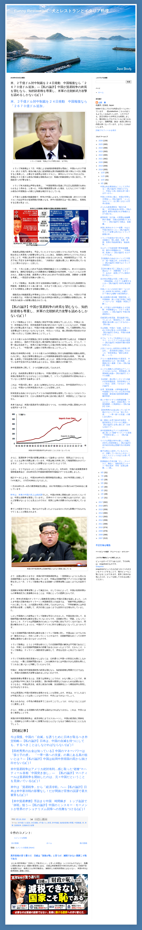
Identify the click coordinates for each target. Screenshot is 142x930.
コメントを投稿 (20, 838)
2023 (101, 151)
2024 (101, 148)
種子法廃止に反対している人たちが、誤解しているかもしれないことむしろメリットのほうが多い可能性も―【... (115, 454)
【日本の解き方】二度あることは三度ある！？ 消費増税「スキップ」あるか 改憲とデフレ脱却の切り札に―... (115, 272)
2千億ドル (43, 823)
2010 (101, 527)
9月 (102, 183)
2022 (101, 155)
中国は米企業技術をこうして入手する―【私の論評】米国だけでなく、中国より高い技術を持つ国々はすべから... (115, 189)
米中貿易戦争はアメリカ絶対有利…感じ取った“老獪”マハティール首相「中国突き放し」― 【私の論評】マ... (115, 433)
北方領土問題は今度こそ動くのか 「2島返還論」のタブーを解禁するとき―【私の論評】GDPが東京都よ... (115, 282)
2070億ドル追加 (24, 823)
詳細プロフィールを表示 (106, 130)
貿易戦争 (17, 825)
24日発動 (34, 823)
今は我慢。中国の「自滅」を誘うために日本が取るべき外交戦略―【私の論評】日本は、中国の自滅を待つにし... (115, 331)
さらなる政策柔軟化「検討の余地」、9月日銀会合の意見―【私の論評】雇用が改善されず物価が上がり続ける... (115, 210)
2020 (101, 162)
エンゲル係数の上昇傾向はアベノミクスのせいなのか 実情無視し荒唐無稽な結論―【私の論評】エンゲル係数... (115, 372)
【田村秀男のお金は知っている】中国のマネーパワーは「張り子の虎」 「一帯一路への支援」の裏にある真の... (115, 413)
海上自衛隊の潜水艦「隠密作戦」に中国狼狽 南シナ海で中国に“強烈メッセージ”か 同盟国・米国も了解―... (115, 300)
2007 (101, 538)
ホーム (49, 843)
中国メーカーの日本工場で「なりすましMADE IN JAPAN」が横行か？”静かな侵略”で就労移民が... (115, 291)
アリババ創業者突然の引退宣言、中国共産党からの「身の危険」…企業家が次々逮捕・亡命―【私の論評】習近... (115, 362)
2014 (101, 513)
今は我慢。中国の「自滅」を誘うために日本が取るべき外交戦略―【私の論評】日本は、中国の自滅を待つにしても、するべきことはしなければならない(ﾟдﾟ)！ (49, 741)
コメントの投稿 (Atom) (24, 848)
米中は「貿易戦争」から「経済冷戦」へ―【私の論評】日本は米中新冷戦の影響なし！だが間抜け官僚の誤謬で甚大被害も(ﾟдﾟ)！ (49, 791)
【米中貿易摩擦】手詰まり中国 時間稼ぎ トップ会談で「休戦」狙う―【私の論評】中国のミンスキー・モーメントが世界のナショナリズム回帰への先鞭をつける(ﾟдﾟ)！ (49, 805)
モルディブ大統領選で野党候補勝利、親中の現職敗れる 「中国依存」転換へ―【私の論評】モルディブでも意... (115, 251)
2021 (101, 159)
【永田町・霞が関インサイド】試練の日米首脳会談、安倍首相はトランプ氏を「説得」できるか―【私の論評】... (115, 382)
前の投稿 (83, 843)
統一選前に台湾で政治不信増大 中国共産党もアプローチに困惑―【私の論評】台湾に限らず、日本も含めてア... (115, 423)
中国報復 (77, 823)
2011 (101, 524)
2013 (101, 516)
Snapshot (100, 566)
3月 (102, 490)
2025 (101, 144)
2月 (102, 494)
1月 (102, 498)
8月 (102, 472)
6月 (102, 480)
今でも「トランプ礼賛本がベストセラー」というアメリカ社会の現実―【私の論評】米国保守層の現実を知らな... (115, 341)
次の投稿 (15, 843)
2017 (101, 502)
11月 (103, 176)
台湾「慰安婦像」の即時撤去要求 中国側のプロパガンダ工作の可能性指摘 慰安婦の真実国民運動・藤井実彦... (115, 392)
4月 (102, 487)
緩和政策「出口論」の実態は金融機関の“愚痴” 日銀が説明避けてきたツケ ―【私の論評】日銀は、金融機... (115, 220)
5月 (102, 483)
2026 (101, 141)
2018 (101, 169)
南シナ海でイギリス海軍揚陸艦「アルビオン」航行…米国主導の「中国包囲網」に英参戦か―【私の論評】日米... (115, 403)
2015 (101, 509)
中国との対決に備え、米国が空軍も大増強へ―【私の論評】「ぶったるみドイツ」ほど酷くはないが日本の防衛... (115, 200)
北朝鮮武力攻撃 (28, 825)
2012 (101, 520)
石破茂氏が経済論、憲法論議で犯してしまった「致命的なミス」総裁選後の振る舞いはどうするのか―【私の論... (115, 321)
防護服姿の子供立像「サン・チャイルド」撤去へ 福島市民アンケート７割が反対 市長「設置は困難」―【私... (115, 464)
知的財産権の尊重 (67, 823)
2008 (101, 535)
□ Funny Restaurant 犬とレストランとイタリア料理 (60, 11)
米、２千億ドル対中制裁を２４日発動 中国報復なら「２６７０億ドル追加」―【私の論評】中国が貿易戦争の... (115, 310)
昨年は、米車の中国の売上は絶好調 (26, 495)
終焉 (49, 823)
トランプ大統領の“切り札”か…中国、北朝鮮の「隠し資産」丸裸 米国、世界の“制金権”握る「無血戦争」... (115, 241)
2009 (101, 531)
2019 (101, 166)
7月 (102, 476)
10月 (103, 180)
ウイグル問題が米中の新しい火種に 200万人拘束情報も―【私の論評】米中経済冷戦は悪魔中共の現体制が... (116, 444)
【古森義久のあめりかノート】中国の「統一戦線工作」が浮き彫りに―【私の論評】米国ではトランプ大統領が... (115, 261)
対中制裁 (55, 823)
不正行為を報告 (103, 545)
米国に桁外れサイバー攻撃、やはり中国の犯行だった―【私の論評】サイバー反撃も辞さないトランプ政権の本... (115, 231)
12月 (103, 172)
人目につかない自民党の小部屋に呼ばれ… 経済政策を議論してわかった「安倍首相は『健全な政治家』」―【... (115, 351)
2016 (101, 506)
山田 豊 (102, 103)
